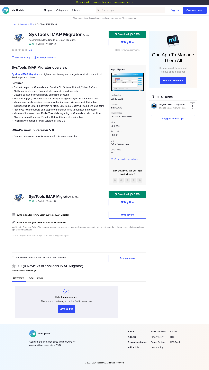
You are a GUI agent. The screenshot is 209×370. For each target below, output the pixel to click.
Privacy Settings (158, 342)
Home (14, 24)
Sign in (175, 10)
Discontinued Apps (137, 342)
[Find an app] (98, 10)
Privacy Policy (157, 337)
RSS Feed (175, 342)
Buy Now (127, 42)
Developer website (45, 57)
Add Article (133, 347)
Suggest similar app (173, 118)
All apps (48, 10)
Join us (129, 2)
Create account (194, 10)
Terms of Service (158, 331)
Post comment (127, 258)
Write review (127, 214)
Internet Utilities (27, 24)
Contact (173, 331)
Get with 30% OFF (173, 80)
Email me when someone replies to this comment (41, 257)
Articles (75, 10)
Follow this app (21, 57)
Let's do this (66, 308)
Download (127, 34)
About (131, 331)
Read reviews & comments (127, 50)
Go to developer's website (124, 159)
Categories (61, 10)
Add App (132, 337)
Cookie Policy (157, 347)
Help (172, 337)
